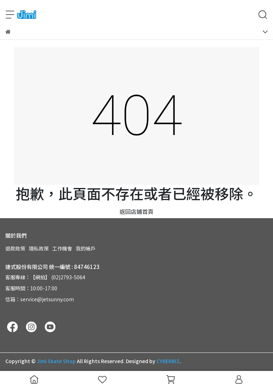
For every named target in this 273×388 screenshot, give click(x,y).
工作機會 (62, 248)
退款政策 (15, 248)
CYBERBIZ (168, 361)
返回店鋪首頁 (136, 211)
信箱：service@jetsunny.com (39, 299)
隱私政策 (39, 248)
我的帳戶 (86, 248)
